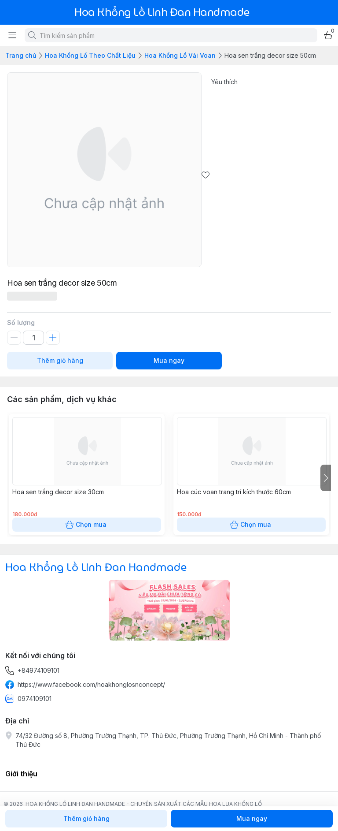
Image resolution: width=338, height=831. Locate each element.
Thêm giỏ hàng (60, 360)
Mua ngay (169, 360)
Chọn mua (86, 525)
